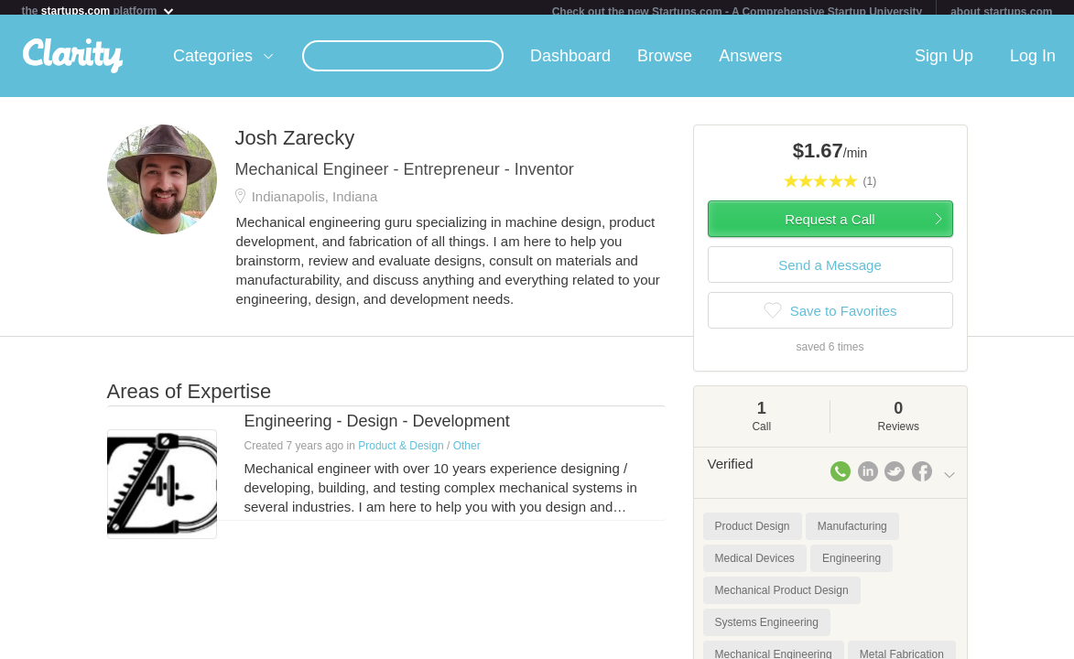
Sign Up (944, 63)
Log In (1033, 63)
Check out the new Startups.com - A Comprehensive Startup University (737, 11)
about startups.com (1001, 11)
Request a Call (829, 226)
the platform (98, 10)
